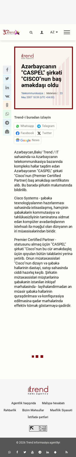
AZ (52, 32)
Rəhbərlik (10, 410)
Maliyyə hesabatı (53, 403)
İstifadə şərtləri (38, 417)
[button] (7, 69)
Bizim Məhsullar (33, 410)
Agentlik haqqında (23, 403)
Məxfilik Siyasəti (61, 410)
